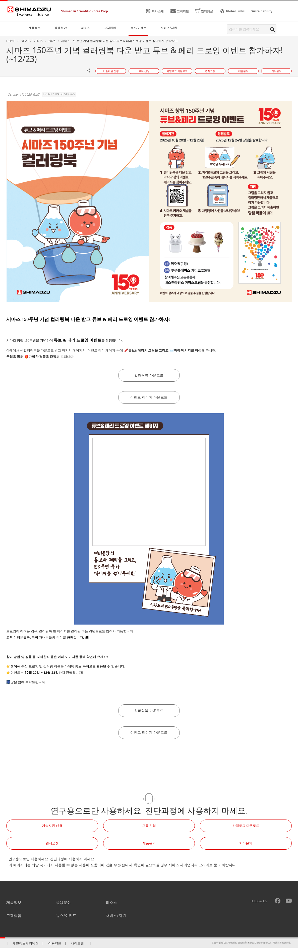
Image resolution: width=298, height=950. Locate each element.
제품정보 (13, 904)
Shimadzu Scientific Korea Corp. (85, 11)
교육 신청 (149, 828)
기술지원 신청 (52, 828)
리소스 (111, 904)
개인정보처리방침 (26, 945)
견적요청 (52, 845)
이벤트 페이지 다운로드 (149, 398)
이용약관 (54, 945)
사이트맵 (77, 945)
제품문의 (149, 845)
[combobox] (251, 29)
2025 (51, 41)
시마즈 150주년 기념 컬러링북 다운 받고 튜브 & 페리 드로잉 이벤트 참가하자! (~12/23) (119, 41)
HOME (10, 41)
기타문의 (245, 845)
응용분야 (63, 904)
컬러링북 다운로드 (149, 375)
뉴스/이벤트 (66, 917)
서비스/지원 (116, 917)
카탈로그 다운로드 (245, 828)
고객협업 (13, 917)
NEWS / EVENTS (32, 41)
